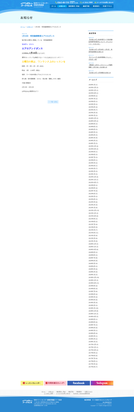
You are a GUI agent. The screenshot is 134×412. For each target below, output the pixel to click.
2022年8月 (92, 188)
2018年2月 (92, 339)
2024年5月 (92, 132)
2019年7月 (92, 291)
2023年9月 (92, 152)
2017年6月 (92, 361)
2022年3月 (92, 202)
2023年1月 (92, 174)
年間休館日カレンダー (55, 383)
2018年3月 (92, 336)
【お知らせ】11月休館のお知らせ (100, 72)
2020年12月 (92, 244)
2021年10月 (92, 216)
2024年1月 (92, 143)
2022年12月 (92, 177)
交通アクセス (107, 6)
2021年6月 (92, 227)
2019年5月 (92, 297)
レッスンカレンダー (32, 383)
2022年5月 (92, 196)
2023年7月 (92, 157)
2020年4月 (92, 266)
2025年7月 (92, 98)
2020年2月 (92, 272)
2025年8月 (92, 96)
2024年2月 (92, 140)
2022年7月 (92, 191)
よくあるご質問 (48, 393)
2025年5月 (92, 104)
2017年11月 (92, 347)
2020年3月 (92, 269)
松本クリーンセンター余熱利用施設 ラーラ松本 (27, 401)
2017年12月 (92, 344)
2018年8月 (92, 322)
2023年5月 (92, 163)
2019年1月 (92, 308)
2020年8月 (92, 255)
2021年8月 (92, 221)
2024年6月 (92, 129)
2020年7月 (92, 258)
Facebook (78, 383)
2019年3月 (92, 302)
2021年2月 (92, 238)
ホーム (53, 6)
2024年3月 (92, 138)
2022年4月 (92, 199)
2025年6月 (92, 101)
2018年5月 (92, 330)
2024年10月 (92, 121)
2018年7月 (92, 325)
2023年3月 (92, 168)
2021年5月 (92, 230)
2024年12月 (92, 118)
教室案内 (96, 6)
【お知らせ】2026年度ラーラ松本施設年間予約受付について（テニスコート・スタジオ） (100, 42)
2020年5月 (92, 263)
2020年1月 (92, 274)
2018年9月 (92, 319)
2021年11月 (92, 213)
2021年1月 (92, 241)
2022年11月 (92, 179)
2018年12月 (92, 311)
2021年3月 (92, 235)
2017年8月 (92, 355)
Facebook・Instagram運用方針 (81, 393)
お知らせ (62, 6)
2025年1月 (92, 115)
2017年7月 (92, 358)
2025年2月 (92, 112)
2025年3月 (92, 110)
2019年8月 (92, 288)
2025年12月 (92, 87)
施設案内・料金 (74, 6)
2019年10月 (92, 283)
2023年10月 (92, 149)
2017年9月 (92, 353)
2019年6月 (92, 294)
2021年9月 (92, 219)
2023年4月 (92, 165)
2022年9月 (92, 185)
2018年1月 (92, 341)
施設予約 (86, 6)
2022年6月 (92, 193)
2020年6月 (92, 260)
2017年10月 (92, 350)
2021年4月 (92, 233)
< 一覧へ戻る (53, 102)
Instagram (102, 383)
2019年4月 (92, 300)
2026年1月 (92, 84)
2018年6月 (92, 327)
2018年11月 (92, 314)
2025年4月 (92, 107)
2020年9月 (92, 252)
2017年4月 (92, 367)
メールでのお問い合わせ (63, 393)
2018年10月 (92, 316)
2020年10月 (92, 249)
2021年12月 (92, 210)
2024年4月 (92, 135)
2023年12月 (92, 146)
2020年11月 (92, 246)
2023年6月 (92, 160)
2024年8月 (92, 126)
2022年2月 (92, 205)
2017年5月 (92, 364)
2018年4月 (92, 333)
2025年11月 (92, 90)
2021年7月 (92, 224)
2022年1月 (92, 207)
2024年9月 (92, 124)
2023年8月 (92, 154)
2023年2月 (92, 171)
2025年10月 (92, 93)
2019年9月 (92, 286)
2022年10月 (92, 182)
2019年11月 (92, 280)
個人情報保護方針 (107, 402)
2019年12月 (92, 277)
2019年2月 (92, 305)
